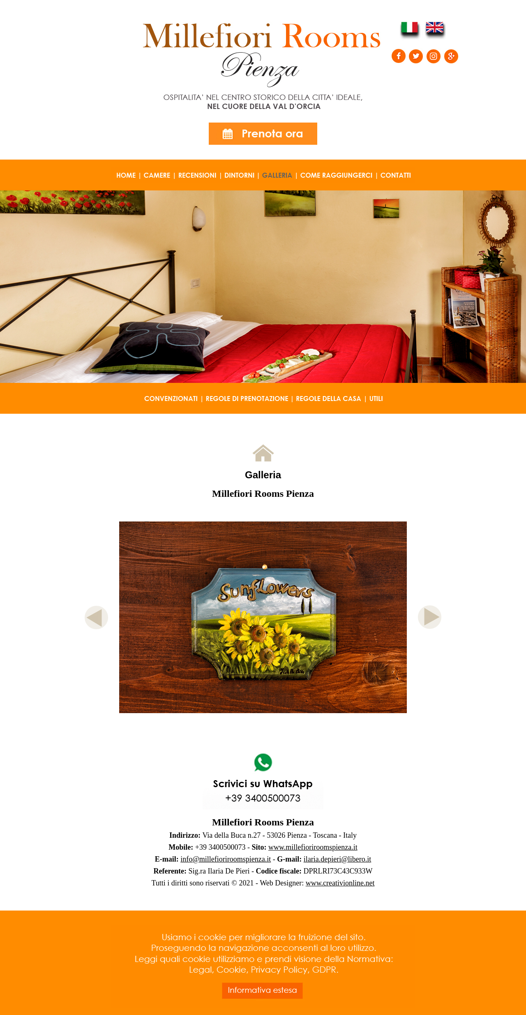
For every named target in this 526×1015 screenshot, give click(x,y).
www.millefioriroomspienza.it (313, 847)
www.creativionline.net (340, 883)
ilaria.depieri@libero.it (337, 859)
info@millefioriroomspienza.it (225, 859)
